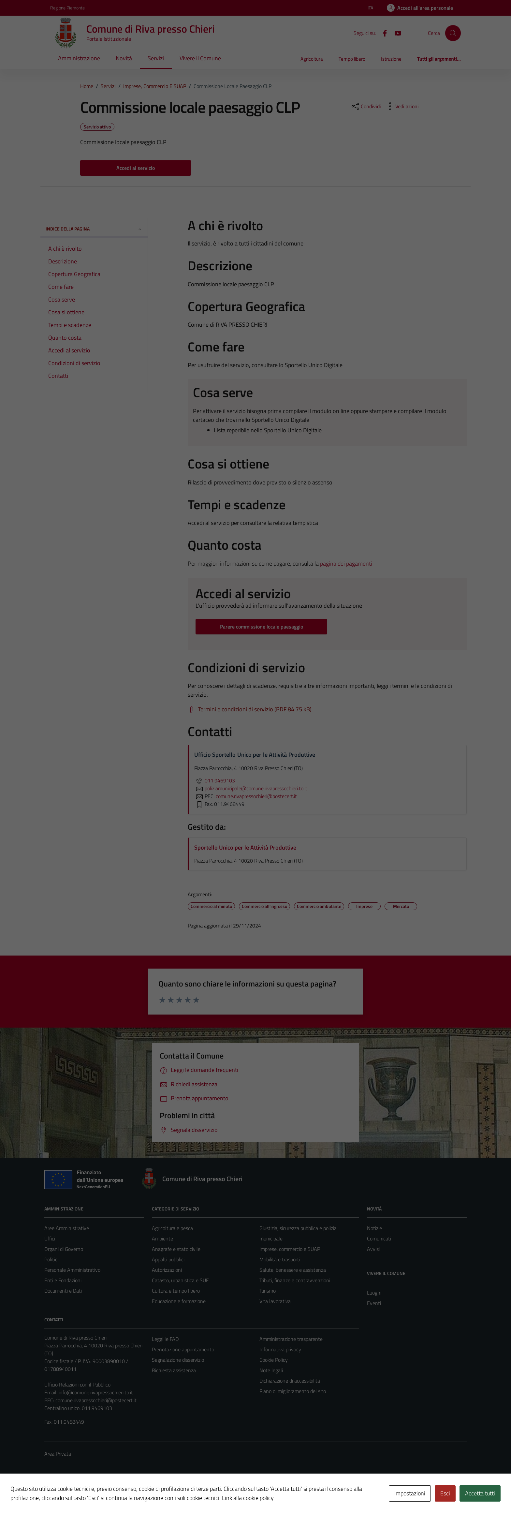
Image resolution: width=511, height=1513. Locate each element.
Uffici (49, 1238)
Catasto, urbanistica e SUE (180, 1280)
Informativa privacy (280, 1349)
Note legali (271, 1370)
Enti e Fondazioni (62, 1280)
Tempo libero (352, 59)
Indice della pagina (94, 228)
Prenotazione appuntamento (183, 1349)
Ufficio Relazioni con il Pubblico (77, 1384)
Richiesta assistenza (174, 1370)
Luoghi (374, 1293)
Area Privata (57, 1454)
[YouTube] (395, 33)
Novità (124, 58)
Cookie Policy (273, 1360)
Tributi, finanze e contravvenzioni (294, 1280)
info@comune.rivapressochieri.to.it (96, 1392)
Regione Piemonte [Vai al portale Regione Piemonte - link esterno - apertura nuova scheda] (67, 7)
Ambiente (162, 1238)
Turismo (267, 1291)
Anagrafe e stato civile (176, 1249)
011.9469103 (214, 780)
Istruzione (391, 59)
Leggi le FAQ (165, 1339)
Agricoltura (311, 59)
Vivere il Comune (200, 58)
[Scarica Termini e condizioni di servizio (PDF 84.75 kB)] (250, 709)
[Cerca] (453, 33)
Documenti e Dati (63, 1291)
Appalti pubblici (168, 1259)
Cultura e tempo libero (176, 1291)
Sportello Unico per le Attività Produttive (245, 847)
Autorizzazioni (167, 1270)
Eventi (374, 1303)
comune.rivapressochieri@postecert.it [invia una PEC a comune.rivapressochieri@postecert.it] (256, 796)
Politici (51, 1259)
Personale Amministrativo (72, 1270)
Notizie (374, 1228)
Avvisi (373, 1249)
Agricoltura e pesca (172, 1228)
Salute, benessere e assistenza (292, 1270)
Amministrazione (79, 58)
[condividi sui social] (365, 106)
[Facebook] (382, 33)
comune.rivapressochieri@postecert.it (96, 1400)
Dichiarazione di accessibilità (289, 1381)
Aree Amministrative (66, 1228)
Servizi (156, 58)
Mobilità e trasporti (279, 1259)
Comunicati (379, 1238)
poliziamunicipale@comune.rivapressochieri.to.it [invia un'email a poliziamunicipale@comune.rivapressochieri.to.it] (250, 788)
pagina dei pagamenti (346, 563)
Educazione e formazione (179, 1301)
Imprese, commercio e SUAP (289, 1249)
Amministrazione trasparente (291, 1339)
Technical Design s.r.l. (88, 1494)
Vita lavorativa (275, 1301)
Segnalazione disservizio (178, 1360)
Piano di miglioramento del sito (292, 1391)
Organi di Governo (63, 1249)
